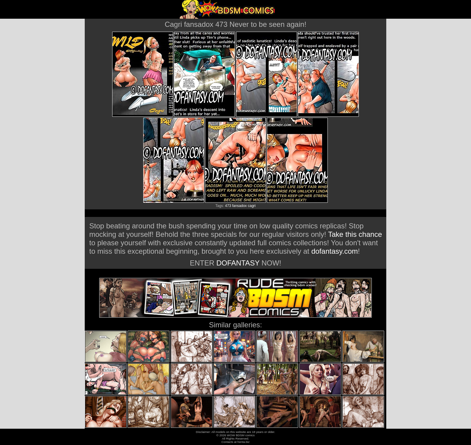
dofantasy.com (334, 251)
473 (228, 206)
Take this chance (355, 234)
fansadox (239, 206)
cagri (252, 206)
